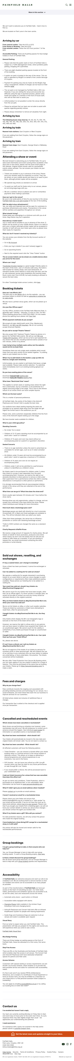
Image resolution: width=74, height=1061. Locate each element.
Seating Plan (21, 378)
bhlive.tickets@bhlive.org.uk (12, 1047)
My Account (13, 242)
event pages (38, 730)
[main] (37, 520)
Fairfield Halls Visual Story (12, 931)
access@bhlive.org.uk (29, 984)
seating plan (19, 376)
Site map (17, 1054)
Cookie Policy (51, 1052)
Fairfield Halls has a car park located (15, 201)
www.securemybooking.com (32, 784)
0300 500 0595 (8, 1045)
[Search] (67, 5)
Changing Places (10, 904)
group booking (23, 861)
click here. (41, 854)
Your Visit (32, 316)
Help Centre (7, 1052)
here (38, 282)
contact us (11, 791)
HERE (12, 86)
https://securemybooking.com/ (31, 666)
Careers (61, 1052)
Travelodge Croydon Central (13, 266)
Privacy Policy (40, 1052)
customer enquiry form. (22, 1028)
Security (15, 1052)
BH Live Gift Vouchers (20, 325)
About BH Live (8, 1054)
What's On (21, 294)
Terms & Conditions (27, 1052)
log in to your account (29, 804)
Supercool (68, 1057)
